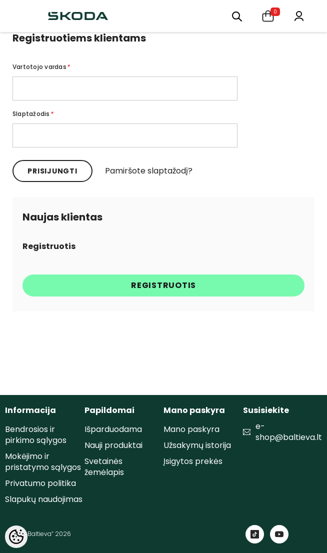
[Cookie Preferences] (16, 537)
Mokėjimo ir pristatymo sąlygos (43, 461)
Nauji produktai (113, 445)
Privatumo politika (40, 483)
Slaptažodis (32, 114)
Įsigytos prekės (193, 461)
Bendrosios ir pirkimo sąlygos (35, 435)
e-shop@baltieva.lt (289, 432)
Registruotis (163, 285)
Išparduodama (113, 429)
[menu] (237, 16)
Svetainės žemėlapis (104, 467)
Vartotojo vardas (41, 66)
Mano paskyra (192, 429)
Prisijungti (52, 171)
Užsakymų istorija (197, 445)
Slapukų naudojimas (43, 499)
